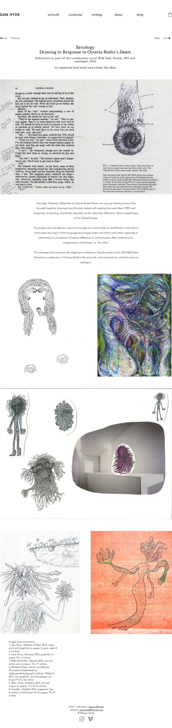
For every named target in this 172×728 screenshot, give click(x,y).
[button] (170, 14)
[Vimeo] (90, 719)
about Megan (96, 706)
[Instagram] (81, 719)
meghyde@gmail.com (91, 709)
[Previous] (16, 38)
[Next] (156, 38)
